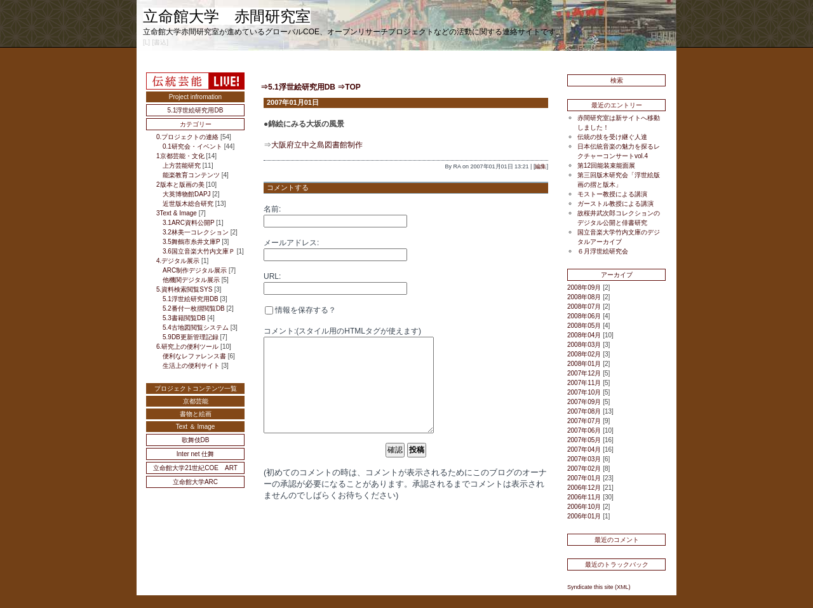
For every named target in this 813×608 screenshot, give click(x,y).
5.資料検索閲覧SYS (184, 289)
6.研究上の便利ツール (187, 346)
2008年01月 (584, 363)
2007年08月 (584, 411)
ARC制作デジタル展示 (195, 270)
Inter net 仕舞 (195, 453)
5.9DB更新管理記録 (190, 337)
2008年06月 (584, 316)
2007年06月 (584, 430)
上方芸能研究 (182, 165)
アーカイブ (617, 274)
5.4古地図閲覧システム (196, 327)
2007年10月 (584, 392)
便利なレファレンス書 (194, 356)
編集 (540, 166)
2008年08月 (584, 297)
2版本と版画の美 (180, 184)
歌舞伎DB (196, 439)
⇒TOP (348, 87)
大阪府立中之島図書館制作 (317, 144)
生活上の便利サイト (191, 365)
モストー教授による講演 (612, 194)
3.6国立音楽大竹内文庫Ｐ (199, 251)
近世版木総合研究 (188, 203)
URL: (272, 276)
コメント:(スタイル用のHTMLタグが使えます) (342, 331)
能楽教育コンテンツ (191, 175)
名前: (272, 209)
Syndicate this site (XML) (599, 587)
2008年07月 (584, 306)
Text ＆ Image (195, 426)
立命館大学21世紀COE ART (195, 467)
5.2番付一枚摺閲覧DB (194, 308)
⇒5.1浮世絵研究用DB (297, 87)
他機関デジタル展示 (191, 279)
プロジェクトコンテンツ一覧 (195, 388)
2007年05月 (584, 439)
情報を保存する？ (300, 310)
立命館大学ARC (195, 481)
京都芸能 (195, 401)
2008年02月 (584, 354)
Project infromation (195, 96)
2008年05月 (584, 325)
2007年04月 (584, 449)
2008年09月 (584, 287)
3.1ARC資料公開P (189, 222)
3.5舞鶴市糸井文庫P (191, 241)
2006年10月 (584, 506)
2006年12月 (584, 487)
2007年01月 (584, 478)
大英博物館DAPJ (187, 194)
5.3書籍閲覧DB (184, 317)
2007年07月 (584, 420)
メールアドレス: (291, 242)
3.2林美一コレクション (196, 232)
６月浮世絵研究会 (602, 251)
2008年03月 (584, 344)
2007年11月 (584, 382)
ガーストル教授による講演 (615, 203)
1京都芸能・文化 (180, 155)
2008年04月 (584, 335)
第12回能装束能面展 (606, 165)
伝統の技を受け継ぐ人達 (612, 136)
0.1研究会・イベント (192, 146)
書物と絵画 (196, 413)
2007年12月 (584, 373)
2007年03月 (584, 459)
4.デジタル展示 (177, 260)
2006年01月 (584, 516)
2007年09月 (584, 401)
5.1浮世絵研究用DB (196, 110)
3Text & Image (176, 213)
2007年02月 (584, 468)
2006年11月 (584, 497)
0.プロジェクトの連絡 (187, 136)
